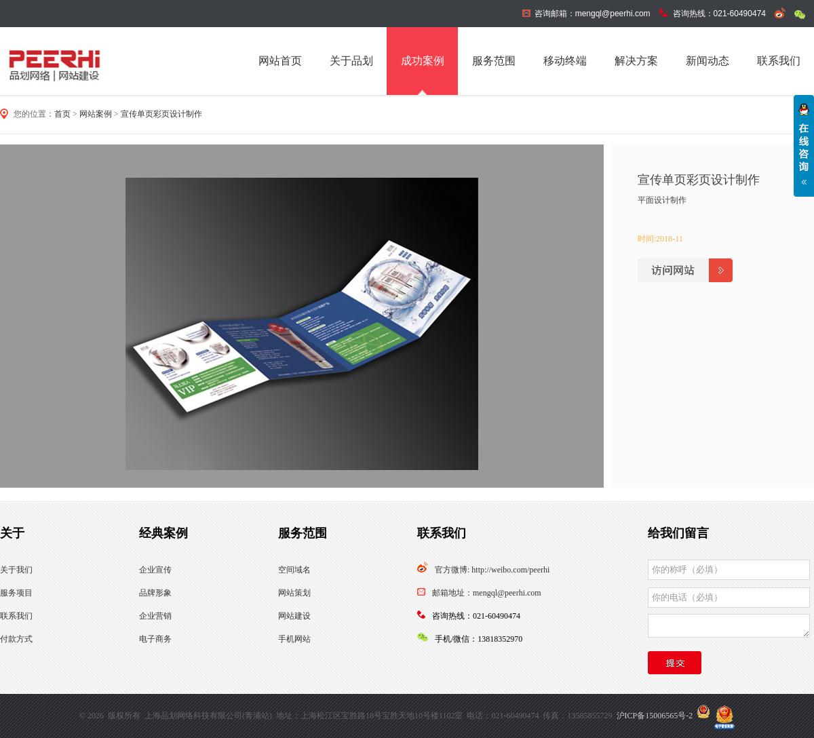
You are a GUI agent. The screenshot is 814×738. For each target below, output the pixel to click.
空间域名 (294, 570)
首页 (62, 114)
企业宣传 (155, 570)
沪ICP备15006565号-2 (655, 715)
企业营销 (155, 616)
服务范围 (494, 60)
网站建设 (294, 616)
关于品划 (351, 60)
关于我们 (16, 570)
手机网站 (294, 639)
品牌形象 (155, 593)
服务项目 (16, 593)
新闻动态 (707, 60)
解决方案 (636, 60)
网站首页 (280, 60)
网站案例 (95, 114)
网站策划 (294, 593)
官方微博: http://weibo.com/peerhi (492, 570)
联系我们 (778, 60)
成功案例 (422, 60)
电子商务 (155, 639)
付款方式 (16, 639)
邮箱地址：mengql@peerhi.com (486, 593)
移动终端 (565, 60)
